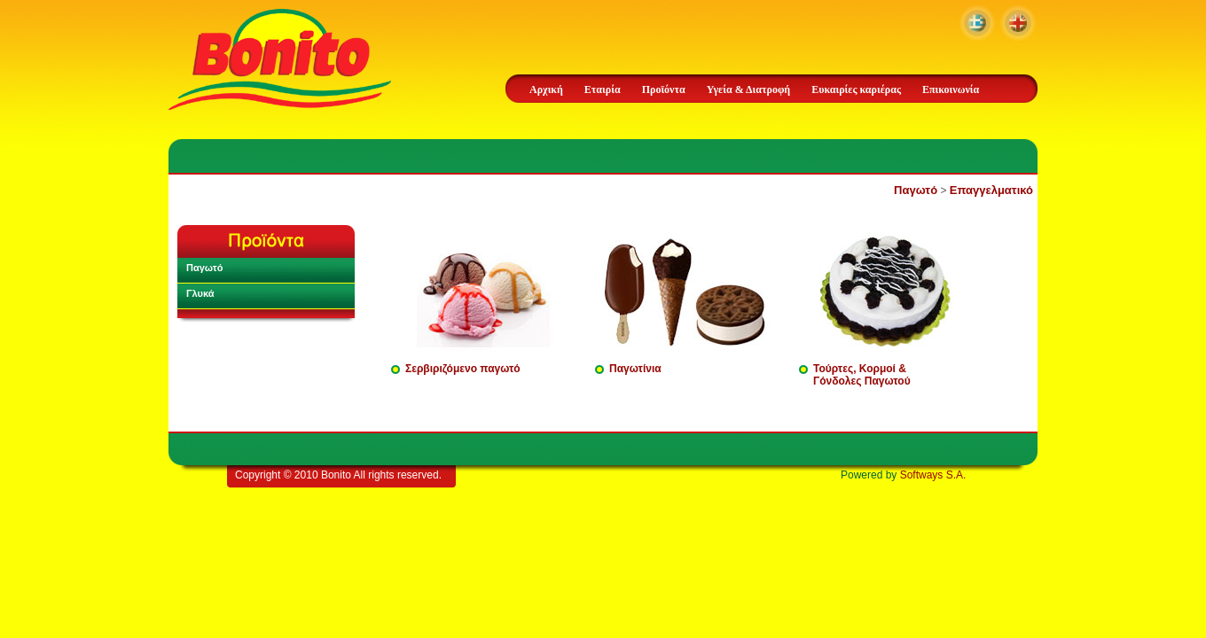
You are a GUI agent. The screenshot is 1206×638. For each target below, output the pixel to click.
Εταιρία (602, 89)
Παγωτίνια (635, 368)
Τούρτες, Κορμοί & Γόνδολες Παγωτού (862, 374)
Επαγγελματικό (991, 190)
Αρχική (546, 89)
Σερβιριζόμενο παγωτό (463, 368)
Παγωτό (915, 190)
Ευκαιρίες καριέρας (856, 89)
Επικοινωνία (950, 89)
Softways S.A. (933, 475)
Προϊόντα (663, 89)
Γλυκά (200, 293)
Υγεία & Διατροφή (748, 89)
